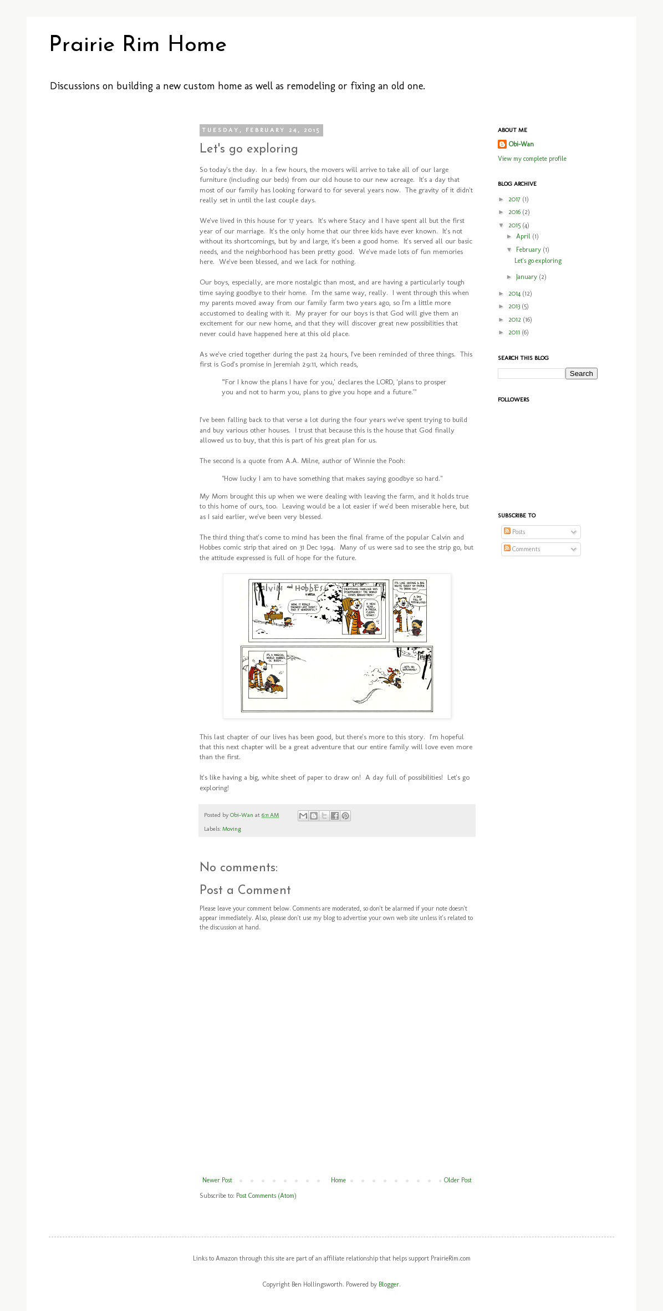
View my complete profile (532, 158)
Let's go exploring (538, 261)
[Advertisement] (109, 292)
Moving (231, 828)
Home (338, 1180)
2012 (515, 319)
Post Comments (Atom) (266, 1196)
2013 (515, 306)
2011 (515, 332)
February (529, 249)
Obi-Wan (242, 815)
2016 (515, 212)
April (524, 236)
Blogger (389, 1284)
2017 (515, 199)
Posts (514, 532)
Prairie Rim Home (138, 45)
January (527, 277)
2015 (515, 225)
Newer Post (217, 1180)
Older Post (458, 1180)
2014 (515, 293)
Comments (522, 549)
